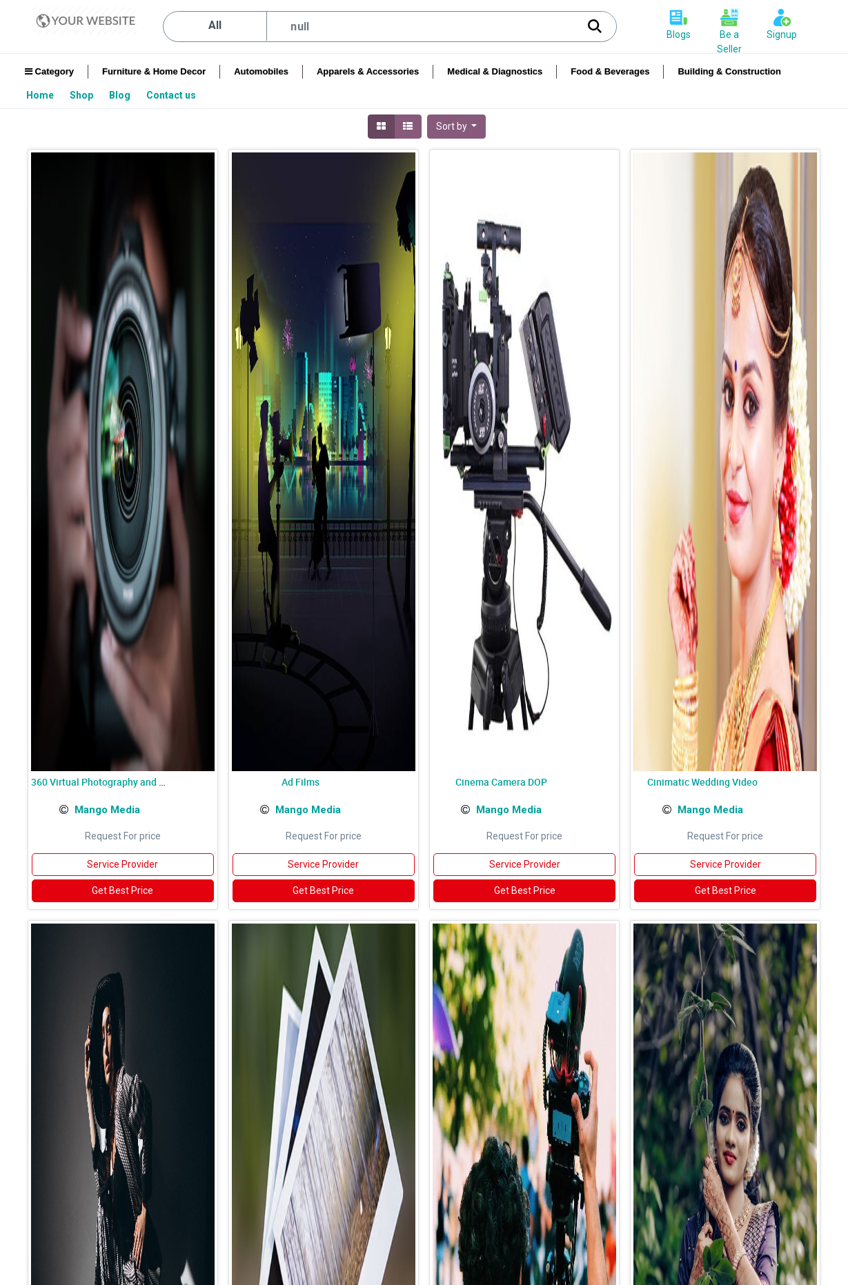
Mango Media (107, 810)
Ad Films (300, 781)
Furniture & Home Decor (154, 71)
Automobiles (261, 71)
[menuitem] (41, 95)
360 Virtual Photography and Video (107, 781)
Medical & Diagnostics (494, 71)
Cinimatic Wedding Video (702, 781)
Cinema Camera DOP (501, 781)
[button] (456, 126)
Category (49, 71)
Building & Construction (729, 71)
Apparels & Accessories (368, 71)
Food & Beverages (610, 71)
